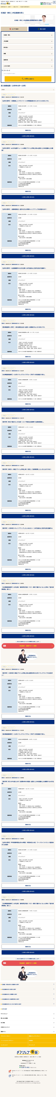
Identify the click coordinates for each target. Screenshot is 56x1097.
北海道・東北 (15, 6)
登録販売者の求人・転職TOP (6, 6)
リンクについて (4, 1045)
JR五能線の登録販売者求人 (25, 6)
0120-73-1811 (28, 1067)
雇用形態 (6, 60)
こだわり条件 (7, 66)
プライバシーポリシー (6, 1036)
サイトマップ (32, 1045)
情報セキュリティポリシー (35, 1036)
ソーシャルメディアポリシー (7, 1040)
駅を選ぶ (6, 47)
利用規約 (31, 1040)
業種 (5, 53)
